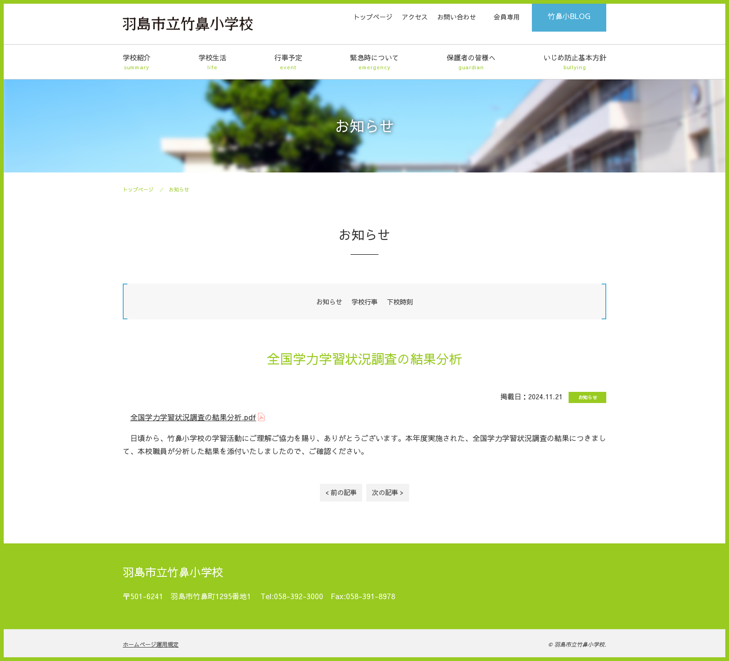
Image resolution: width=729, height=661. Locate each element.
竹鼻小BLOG (569, 16)
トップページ (372, 16)
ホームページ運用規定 (151, 644)
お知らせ (179, 189)
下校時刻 (400, 301)
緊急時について (374, 62)
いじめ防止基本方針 (574, 62)
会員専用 (507, 16)
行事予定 (288, 62)
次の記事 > (388, 492)
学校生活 (212, 62)
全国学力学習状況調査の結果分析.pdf (193, 417)
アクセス (415, 16)
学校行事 (364, 301)
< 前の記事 (341, 492)
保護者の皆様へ (471, 62)
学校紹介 (137, 62)
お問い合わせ (456, 16)
